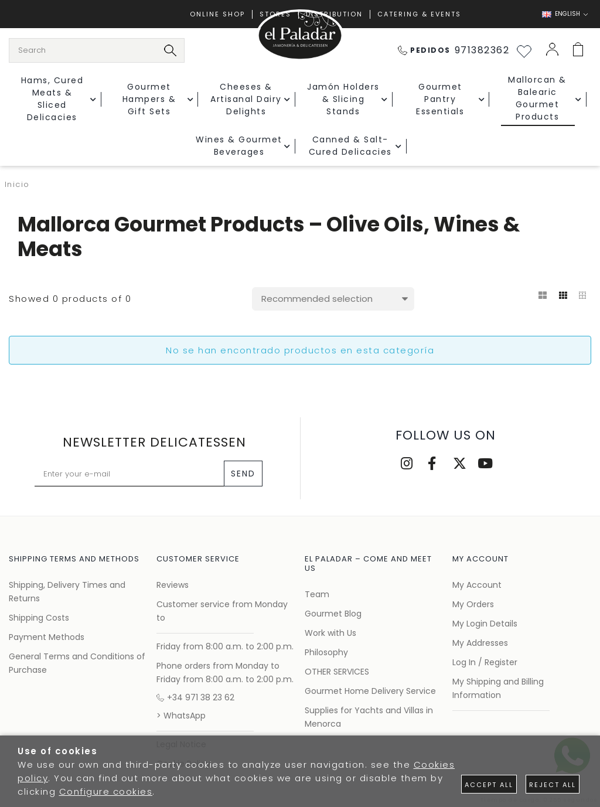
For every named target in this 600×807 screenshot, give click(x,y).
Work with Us (330, 633)
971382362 (454, 50)
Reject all (552, 784)
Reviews (172, 585)
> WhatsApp (181, 715)
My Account (477, 585)
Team (317, 594)
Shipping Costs (39, 618)
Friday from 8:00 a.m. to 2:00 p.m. (225, 646)
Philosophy (326, 652)
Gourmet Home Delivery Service (370, 691)
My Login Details (484, 623)
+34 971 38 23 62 (195, 697)
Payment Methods (46, 637)
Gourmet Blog (333, 613)
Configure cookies (106, 791)
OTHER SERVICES (337, 671)
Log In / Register (484, 662)
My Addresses (480, 643)
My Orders (473, 604)
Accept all (489, 784)
